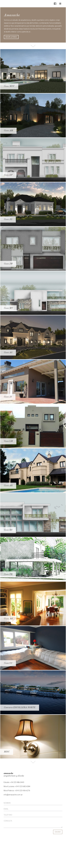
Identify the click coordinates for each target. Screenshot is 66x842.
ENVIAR (58, 832)
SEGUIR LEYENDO (11, 37)
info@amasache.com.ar (13, 795)
